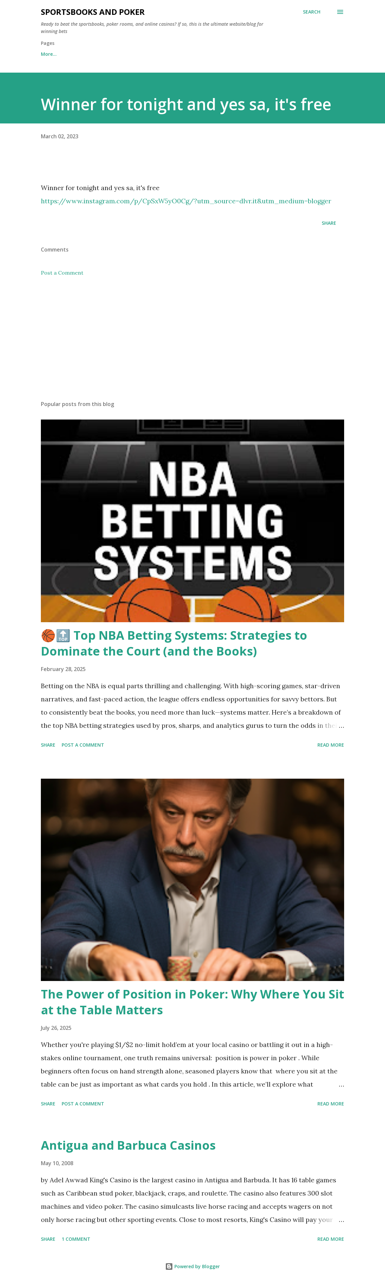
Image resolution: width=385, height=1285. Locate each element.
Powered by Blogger (192, 1266)
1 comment (76, 1239)
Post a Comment (62, 272)
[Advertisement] (192, 343)
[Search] (311, 12)
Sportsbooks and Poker (93, 11)
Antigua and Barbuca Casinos (128, 1145)
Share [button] (329, 223)
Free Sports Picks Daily (99, 54)
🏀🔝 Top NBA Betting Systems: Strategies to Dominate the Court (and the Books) (174, 643)
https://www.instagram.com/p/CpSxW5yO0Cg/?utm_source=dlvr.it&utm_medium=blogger (186, 201)
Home (47, 54)
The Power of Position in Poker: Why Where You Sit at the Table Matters (192, 1002)
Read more (330, 745)
